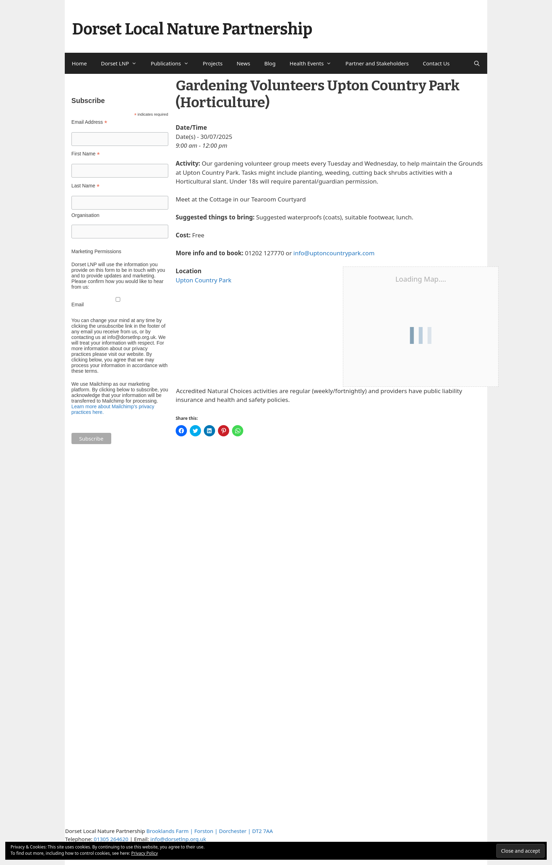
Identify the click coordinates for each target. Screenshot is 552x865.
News (243, 63)
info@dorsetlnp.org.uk (178, 838)
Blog (270, 63)
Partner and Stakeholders (377, 63)
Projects (212, 63)
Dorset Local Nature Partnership (192, 29)
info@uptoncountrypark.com (333, 253)
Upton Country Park (203, 280)
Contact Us (436, 63)
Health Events (314, 63)
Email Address (89, 122)
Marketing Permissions (96, 251)
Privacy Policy (144, 853)
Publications (173, 63)
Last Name (85, 185)
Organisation (85, 215)
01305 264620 (111, 838)
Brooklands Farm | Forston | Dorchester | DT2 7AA (209, 830)
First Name (85, 153)
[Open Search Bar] (476, 63)
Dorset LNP (122, 63)
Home (79, 63)
